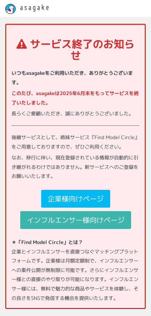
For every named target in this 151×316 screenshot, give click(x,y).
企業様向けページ (76, 198)
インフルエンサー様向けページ (75, 220)
